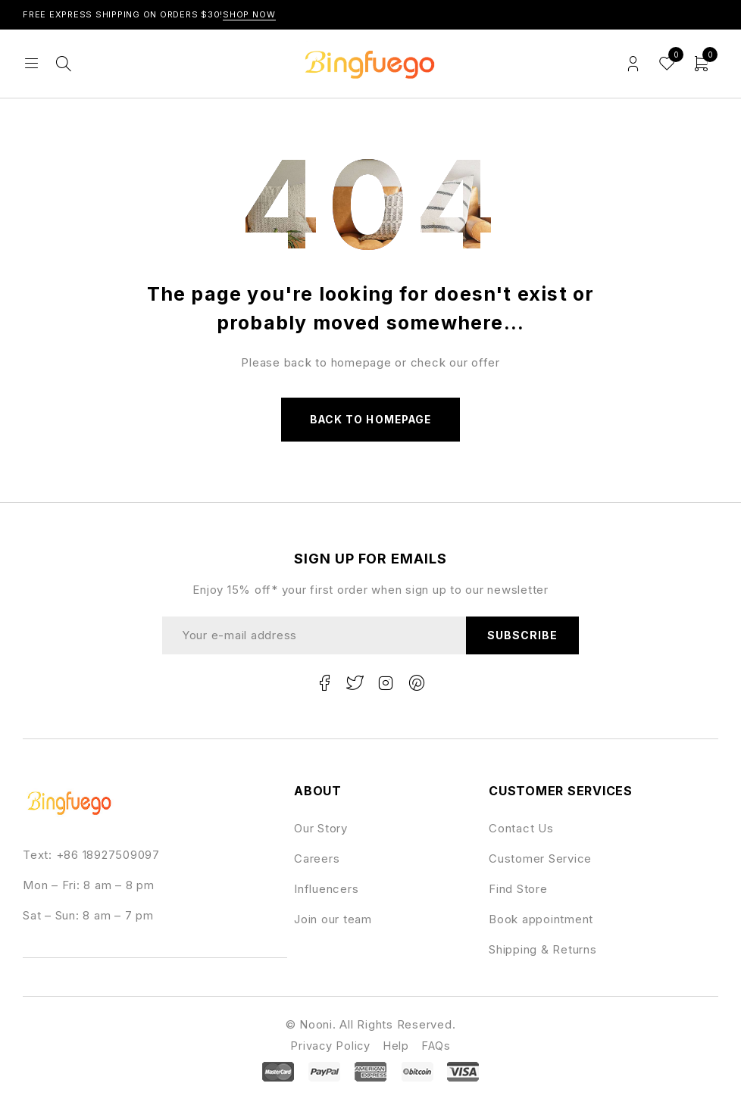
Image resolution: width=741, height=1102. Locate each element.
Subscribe (521, 636)
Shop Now (249, 14)
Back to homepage (370, 420)
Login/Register (633, 64)
